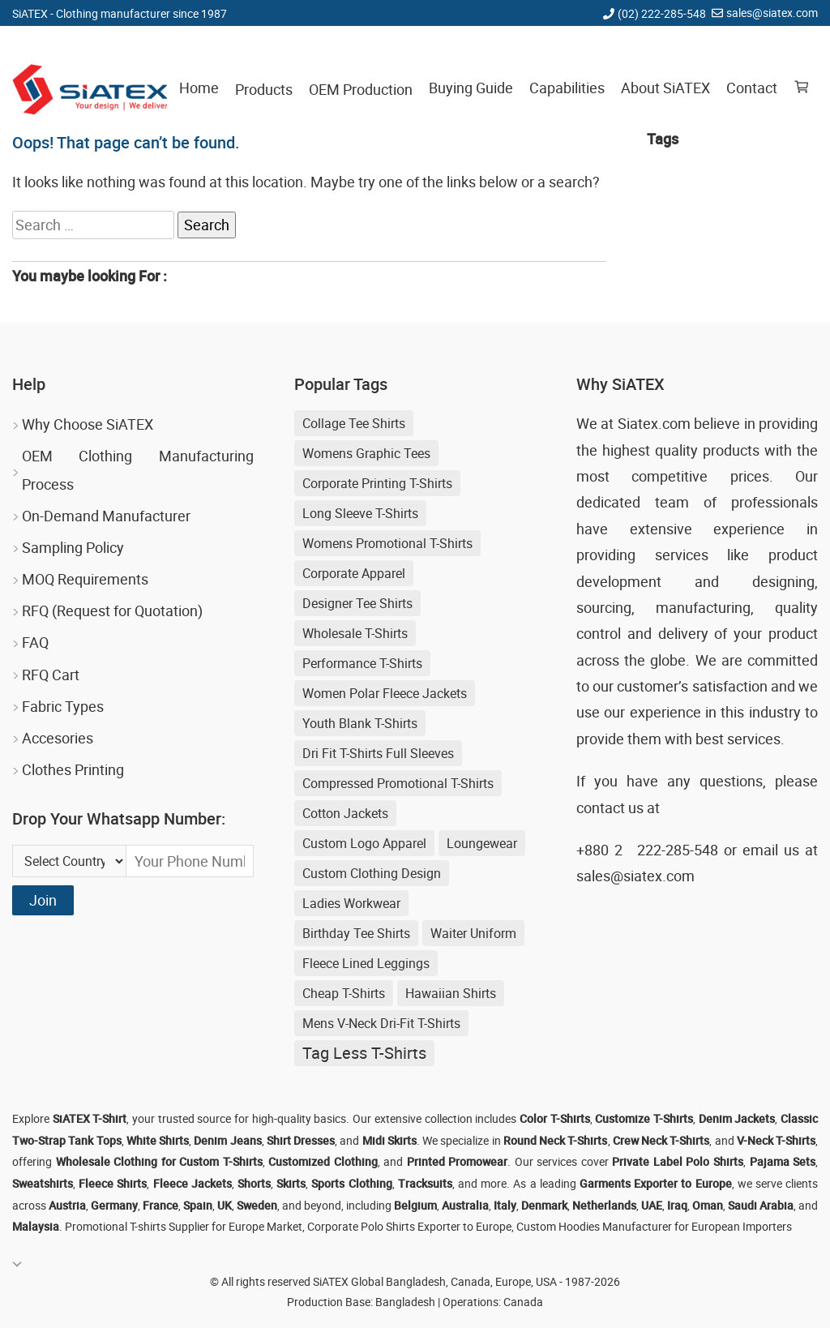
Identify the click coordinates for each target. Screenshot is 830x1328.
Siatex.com (654, 423)
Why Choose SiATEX (87, 424)
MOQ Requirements (85, 579)
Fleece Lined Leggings (366, 963)
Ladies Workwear (351, 903)
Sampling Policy (73, 547)
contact (600, 807)
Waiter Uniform (473, 933)
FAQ (35, 642)
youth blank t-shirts (359, 723)
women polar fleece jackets (384, 693)
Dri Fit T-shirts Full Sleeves (378, 753)
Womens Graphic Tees (366, 453)
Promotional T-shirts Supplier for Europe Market (183, 1226)
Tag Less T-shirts (364, 1053)
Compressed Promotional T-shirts (398, 783)
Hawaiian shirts (450, 993)
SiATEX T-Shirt (90, 1118)
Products (264, 89)
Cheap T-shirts (343, 993)
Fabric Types (63, 706)
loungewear (482, 843)
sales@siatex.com (772, 12)
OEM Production (361, 89)
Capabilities (567, 87)
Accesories (57, 738)
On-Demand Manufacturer (106, 515)
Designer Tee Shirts (357, 603)
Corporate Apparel (353, 573)
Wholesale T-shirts (355, 633)
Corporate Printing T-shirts (377, 483)
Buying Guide (471, 87)
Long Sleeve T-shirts (360, 513)
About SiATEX (665, 87)
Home (199, 87)
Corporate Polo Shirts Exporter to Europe (409, 1226)
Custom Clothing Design (371, 873)
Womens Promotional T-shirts (387, 543)
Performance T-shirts (362, 663)
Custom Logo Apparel (364, 843)
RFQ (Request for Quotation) (112, 610)
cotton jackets (345, 813)
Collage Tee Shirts (353, 423)
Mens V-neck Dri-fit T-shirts (381, 1023)
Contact (751, 87)
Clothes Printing (73, 769)
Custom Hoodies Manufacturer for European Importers (654, 1226)
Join (43, 900)
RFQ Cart (50, 674)
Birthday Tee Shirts (356, 933)
